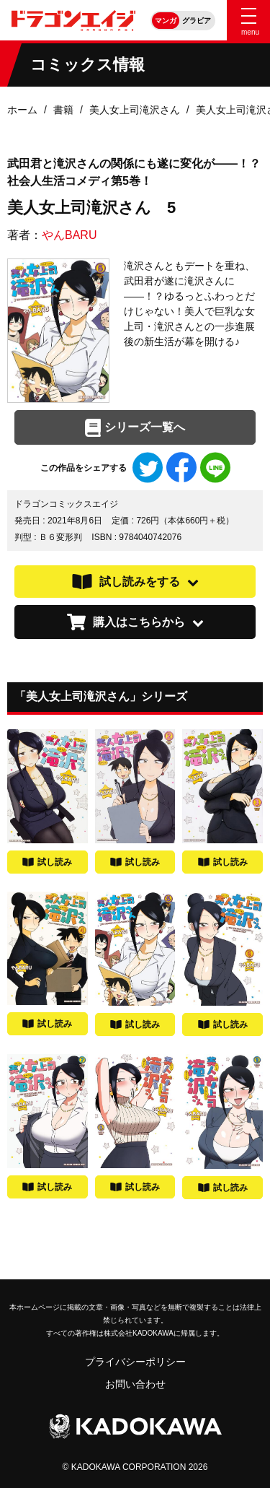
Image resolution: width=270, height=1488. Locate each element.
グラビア (196, 21)
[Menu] (248, 20)
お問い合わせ (135, 1384)
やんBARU (69, 235)
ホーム (22, 110)
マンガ (165, 21)
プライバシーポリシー (135, 1361)
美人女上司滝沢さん (134, 110)
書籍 (63, 110)
